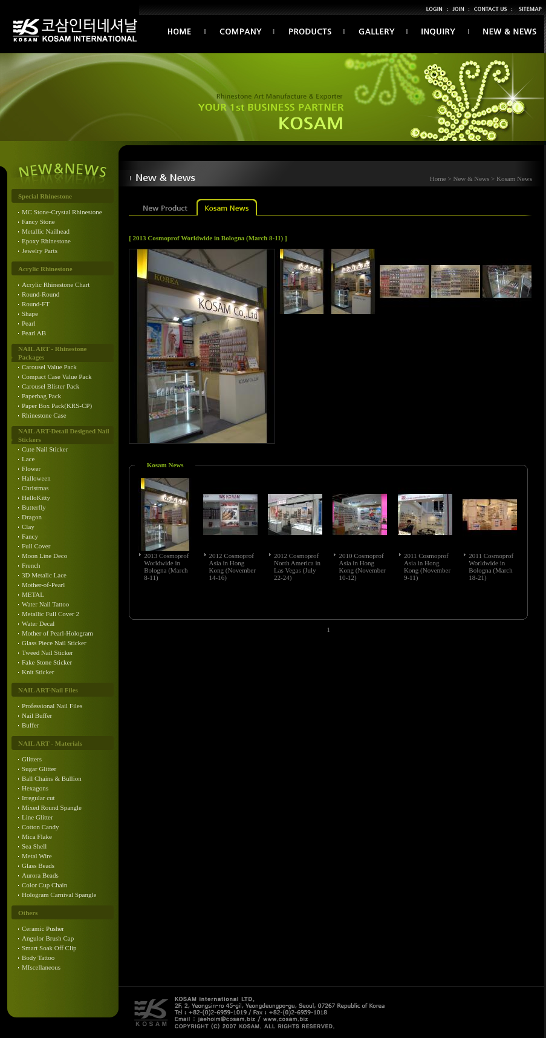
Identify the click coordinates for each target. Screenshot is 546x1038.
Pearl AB (34, 333)
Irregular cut (38, 797)
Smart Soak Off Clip (49, 947)
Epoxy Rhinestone (46, 241)
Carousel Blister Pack (50, 386)
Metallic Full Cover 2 (50, 613)
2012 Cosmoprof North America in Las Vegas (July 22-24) (297, 566)
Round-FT (36, 303)
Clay (28, 526)
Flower (31, 468)
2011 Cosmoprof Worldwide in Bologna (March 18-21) (491, 566)
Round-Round (40, 294)
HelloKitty (36, 497)
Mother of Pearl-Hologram (57, 633)
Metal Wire (37, 855)
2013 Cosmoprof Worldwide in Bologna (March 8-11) (166, 566)
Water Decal (38, 623)
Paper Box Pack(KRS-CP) (57, 405)
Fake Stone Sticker (47, 662)
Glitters (32, 759)
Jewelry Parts (39, 250)
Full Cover (36, 546)
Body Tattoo (38, 957)
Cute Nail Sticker (45, 449)
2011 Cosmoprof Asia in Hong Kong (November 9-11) (427, 566)
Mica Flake (37, 836)
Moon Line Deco (44, 555)
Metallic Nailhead (46, 231)
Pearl (29, 323)
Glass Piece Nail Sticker (54, 642)
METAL (33, 594)
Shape (30, 313)
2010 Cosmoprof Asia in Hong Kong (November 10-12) (362, 566)
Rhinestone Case (44, 415)
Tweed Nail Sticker (47, 652)
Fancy (30, 536)
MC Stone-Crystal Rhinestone (62, 211)
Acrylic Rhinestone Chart (55, 284)
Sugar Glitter (39, 768)
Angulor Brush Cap (48, 938)
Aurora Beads (40, 875)
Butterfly (34, 507)
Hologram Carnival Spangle (59, 894)
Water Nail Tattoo (45, 604)
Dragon (32, 517)
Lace (28, 458)
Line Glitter (37, 817)
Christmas (35, 487)
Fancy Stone (38, 221)
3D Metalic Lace (44, 575)
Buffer (30, 725)
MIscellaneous (41, 967)
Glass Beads (38, 865)
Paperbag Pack (41, 395)
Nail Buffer (37, 715)
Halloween (36, 478)
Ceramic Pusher (43, 928)
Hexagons (35, 788)
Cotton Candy (40, 826)
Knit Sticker (38, 671)
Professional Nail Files (52, 705)
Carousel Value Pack (49, 366)
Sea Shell (34, 846)
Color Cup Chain (44, 885)
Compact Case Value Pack (57, 376)
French (31, 565)
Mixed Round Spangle (52, 807)
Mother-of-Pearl (43, 584)
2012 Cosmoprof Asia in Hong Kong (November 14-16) (232, 566)
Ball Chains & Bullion (52, 778)
